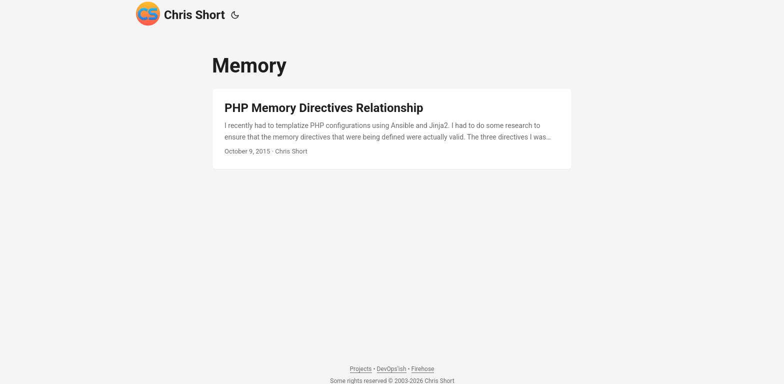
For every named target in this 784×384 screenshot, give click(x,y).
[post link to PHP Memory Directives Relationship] (392, 128)
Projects (361, 369)
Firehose (423, 369)
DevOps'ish (391, 369)
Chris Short (180, 14)
